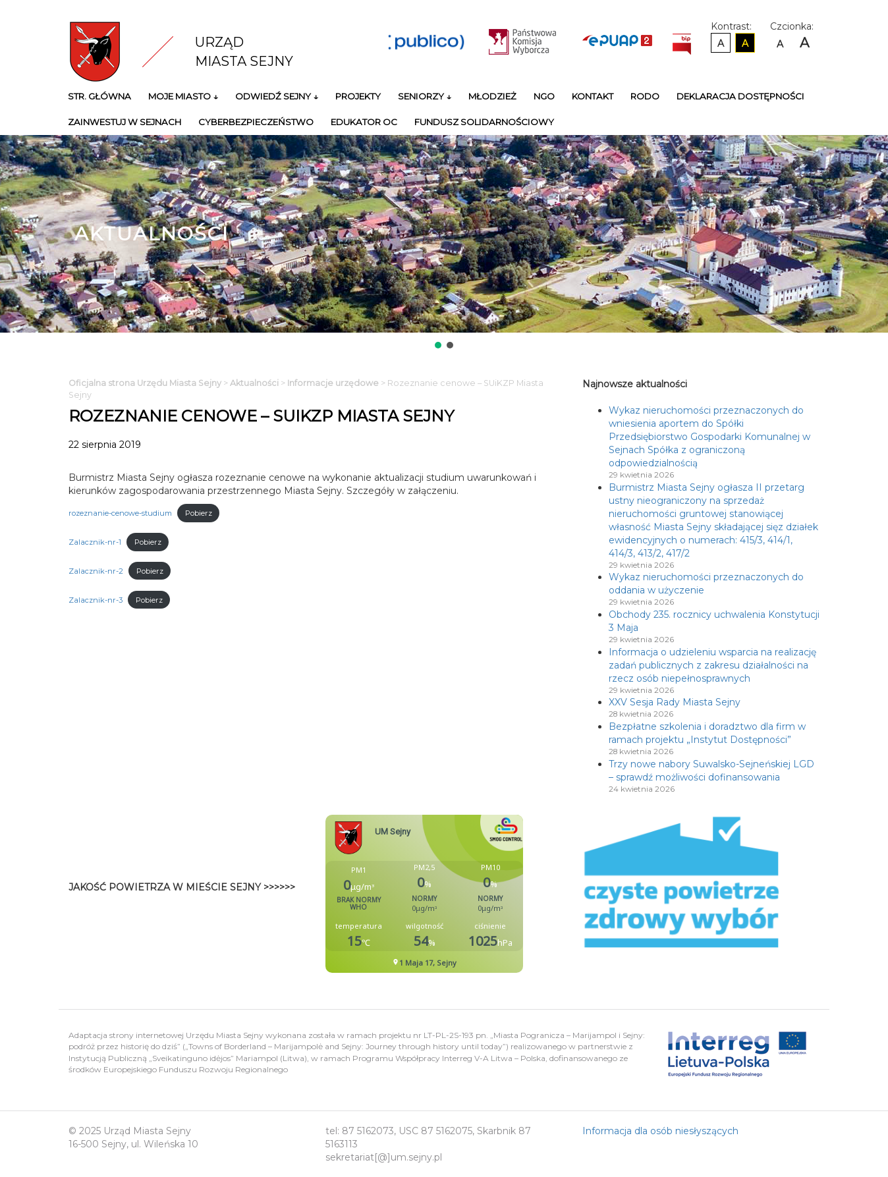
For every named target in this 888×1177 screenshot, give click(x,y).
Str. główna (99, 96)
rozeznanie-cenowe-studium (120, 513)
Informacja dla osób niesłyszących (660, 1131)
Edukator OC (364, 122)
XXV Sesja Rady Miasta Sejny (674, 702)
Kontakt (592, 96)
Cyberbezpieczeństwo (256, 122)
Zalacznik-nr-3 (96, 600)
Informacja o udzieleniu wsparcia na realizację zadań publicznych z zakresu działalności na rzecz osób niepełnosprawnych (712, 665)
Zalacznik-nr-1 (95, 542)
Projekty (358, 96)
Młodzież (492, 96)
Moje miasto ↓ (183, 96)
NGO (544, 96)
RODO (644, 96)
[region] (444, 243)
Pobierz (198, 513)
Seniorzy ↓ (424, 96)
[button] (438, 345)
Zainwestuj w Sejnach (124, 122)
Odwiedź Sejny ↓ (276, 96)
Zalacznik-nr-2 (96, 571)
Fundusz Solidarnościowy (484, 122)
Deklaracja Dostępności (740, 96)
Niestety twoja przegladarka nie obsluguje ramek (457, 894)
